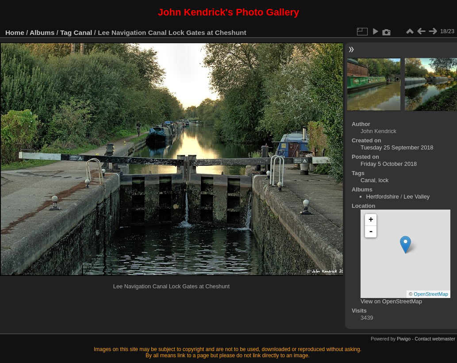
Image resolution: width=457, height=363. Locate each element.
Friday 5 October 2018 (389, 163)
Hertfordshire (382, 196)
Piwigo (404, 338)
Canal (83, 32)
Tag (66, 32)
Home (14, 32)
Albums (42, 32)
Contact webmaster (435, 338)
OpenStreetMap (431, 294)
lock (383, 180)
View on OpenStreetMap (391, 301)
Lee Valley (416, 196)
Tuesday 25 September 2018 (397, 147)
